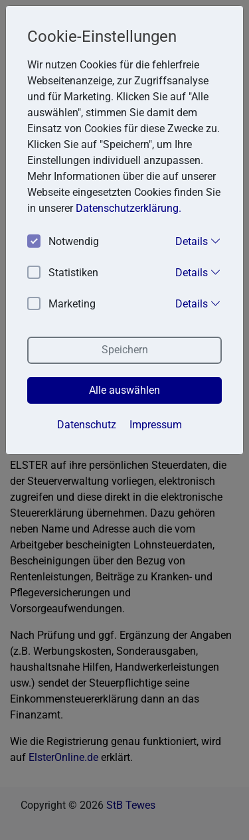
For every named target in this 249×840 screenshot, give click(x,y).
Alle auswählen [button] (124, 390)
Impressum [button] (155, 424)
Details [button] (198, 241)
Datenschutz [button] (86, 424)
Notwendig (63, 242)
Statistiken (62, 273)
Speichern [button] (125, 349)
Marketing (61, 304)
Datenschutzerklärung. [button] (128, 208)
